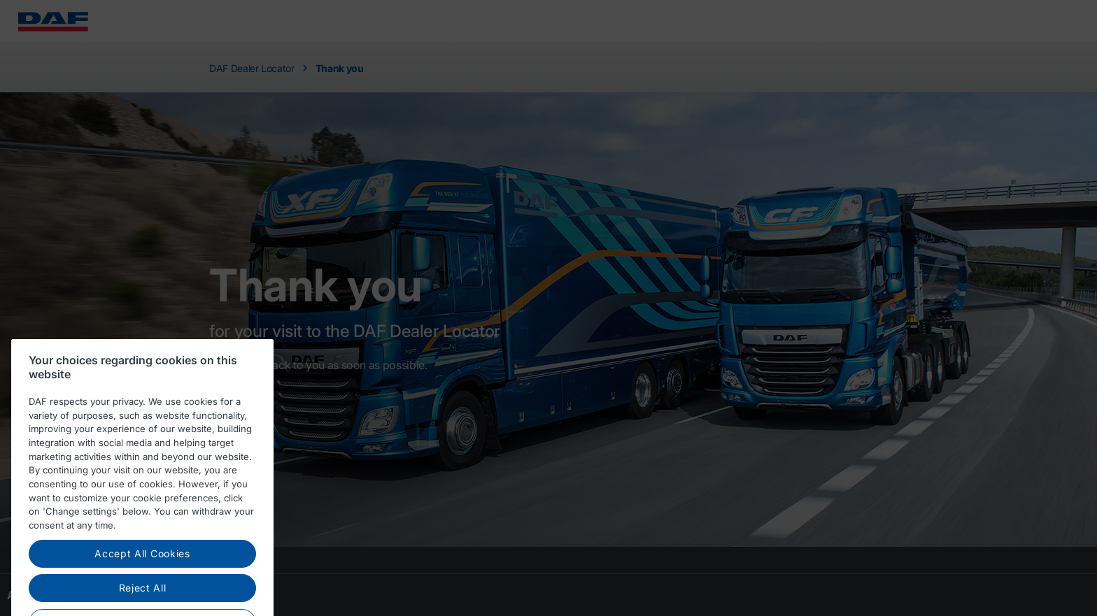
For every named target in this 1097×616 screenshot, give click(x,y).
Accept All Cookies (142, 565)
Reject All (143, 600)
